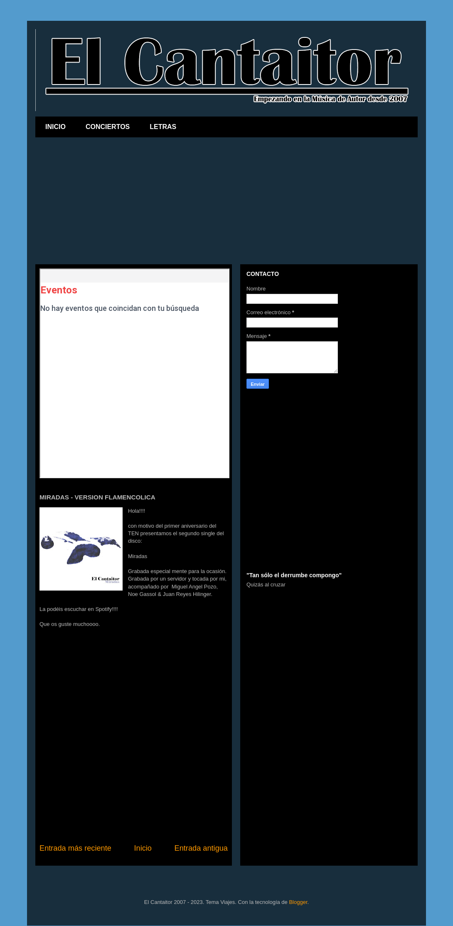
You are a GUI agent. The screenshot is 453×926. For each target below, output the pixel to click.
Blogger (298, 902)
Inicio (142, 848)
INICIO (55, 126)
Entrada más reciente (75, 848)
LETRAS (163, 126)
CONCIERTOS (108, 126)
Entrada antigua (201, 848)
